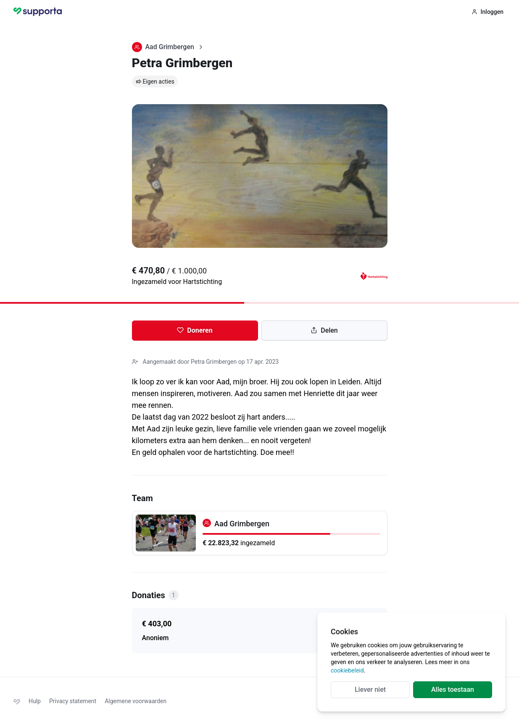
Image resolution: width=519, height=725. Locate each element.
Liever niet (370, 689)
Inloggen (487, 11)
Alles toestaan (452, 689)
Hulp (35, 701)
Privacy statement (72, 701)
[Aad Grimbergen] (259, 533)
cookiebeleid (347, 670)
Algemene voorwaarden (135, 701)
